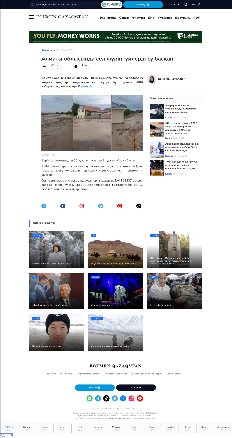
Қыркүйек (169, 429)
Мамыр (98, 429)
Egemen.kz (85, 86)
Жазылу (143, 4)
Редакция (51, 373)
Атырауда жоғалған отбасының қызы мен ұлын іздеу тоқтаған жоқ (181, 109)
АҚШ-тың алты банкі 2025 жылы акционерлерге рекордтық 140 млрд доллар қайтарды (181, 128)
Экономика (108, 18)
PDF (197, 18)
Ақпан (44, 429)
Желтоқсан (223, 429)
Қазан (187, 429)
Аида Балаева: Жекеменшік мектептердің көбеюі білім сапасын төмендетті (181, 147)
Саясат (124, 18)
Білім (151, 18)
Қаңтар (26, 429)
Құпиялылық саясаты (90, 373)
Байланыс (136, 387)
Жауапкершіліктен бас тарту (146, 373)
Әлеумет (138, 18)
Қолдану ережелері (116, 373)
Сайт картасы (173, 373)
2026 (9, 429)
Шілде (134, 429)
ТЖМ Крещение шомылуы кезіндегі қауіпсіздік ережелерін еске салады (181, 165)
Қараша (205, 429)
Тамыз (151, 429)
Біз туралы (183, 18)
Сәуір (80, 429)
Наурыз (62, 429)
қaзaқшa (174, 4)
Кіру (196, 4)
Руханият (165, 18)
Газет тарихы (67, 373)
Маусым (116, 429)
